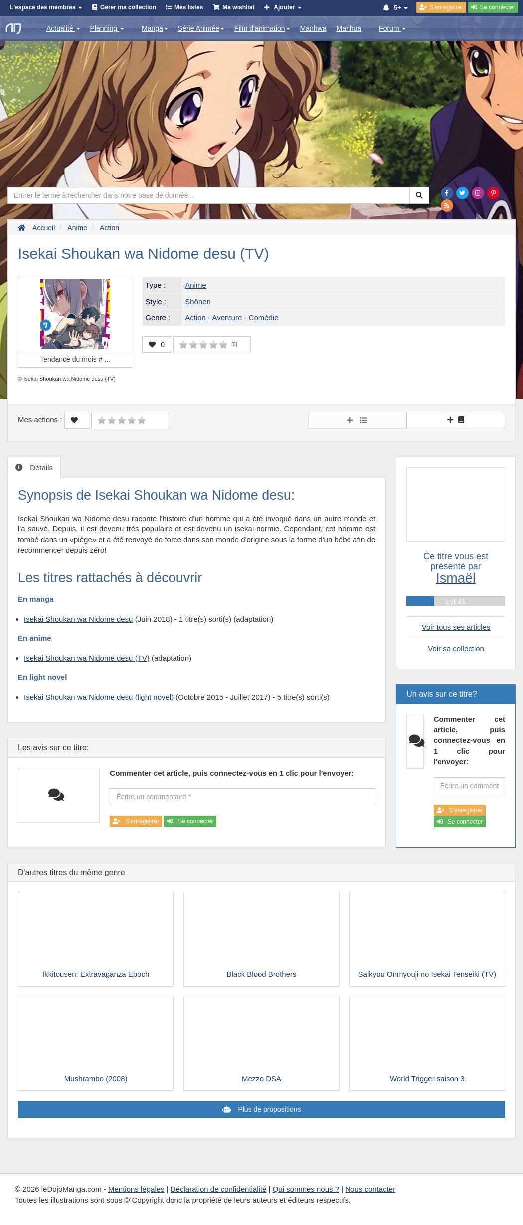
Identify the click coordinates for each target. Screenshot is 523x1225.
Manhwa (313, 28)
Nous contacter (370, 1189)
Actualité (63, 28)
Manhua (349, 28)
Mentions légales (136, 1189)
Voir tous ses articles (456, 627)
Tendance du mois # (75, 359)
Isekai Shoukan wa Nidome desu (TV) (87, 658)
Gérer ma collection (128, 7)
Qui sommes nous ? (306, 1189)
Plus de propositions (268, 1109)
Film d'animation (262, 28)
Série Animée (201, 28)
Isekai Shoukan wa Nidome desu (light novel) (99, 697)
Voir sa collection (456, 648)
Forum (392, 28)
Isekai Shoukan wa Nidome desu (78, 619)
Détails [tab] (40, 467)
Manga (155, 28)
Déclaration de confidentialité (219, 1189)
